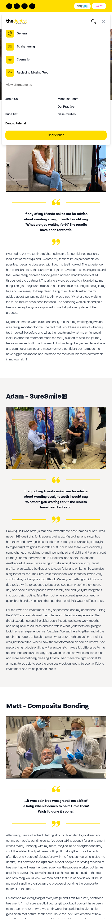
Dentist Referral (15, 123)
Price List (11, 114)
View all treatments (21, 85)
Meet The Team (68, 99)
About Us (11, 99)
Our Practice (66, 106)
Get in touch (56, 135)
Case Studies (67, 114)
